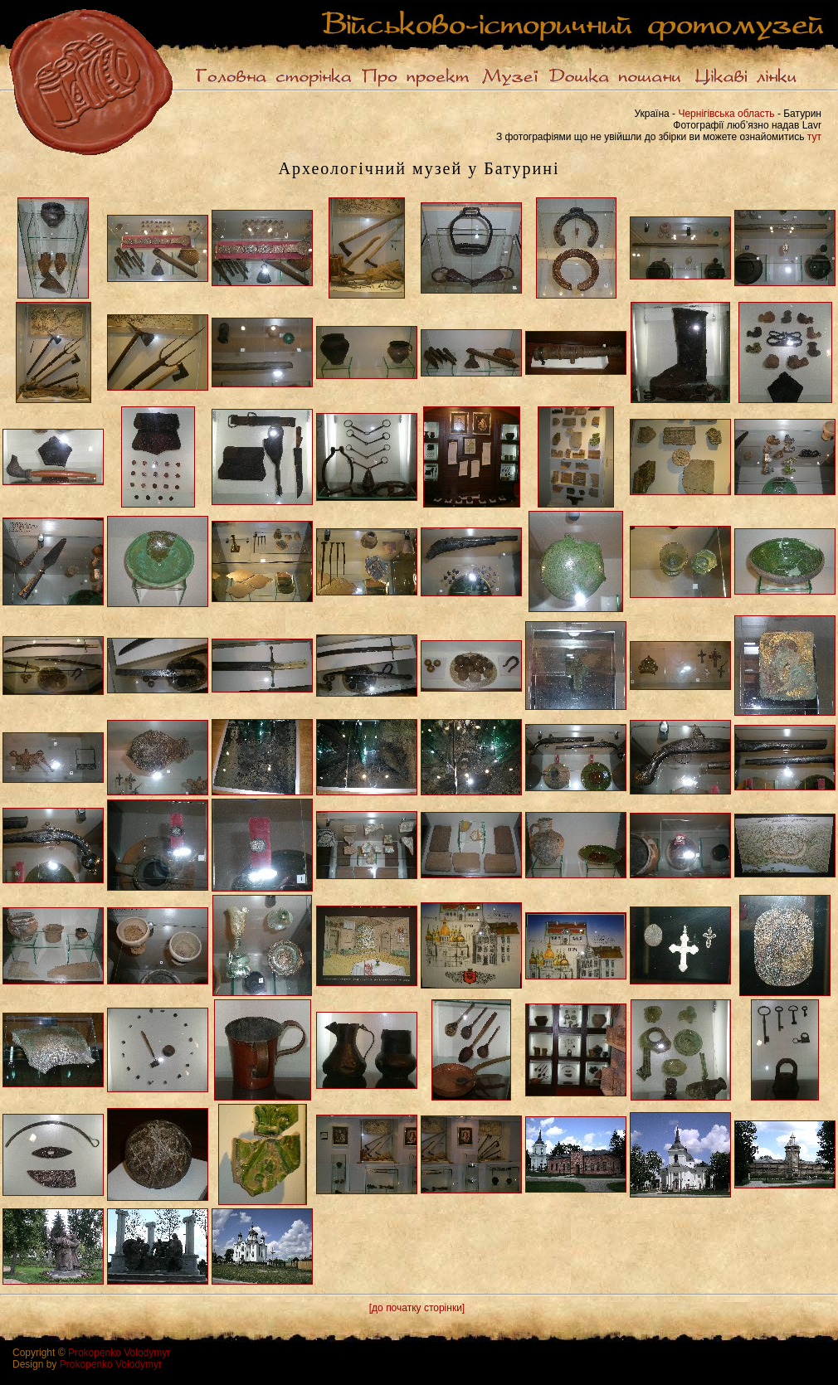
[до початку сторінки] (417, 1308)
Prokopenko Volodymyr (119, 1352)
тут (814, 137)
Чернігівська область (726, 113)
